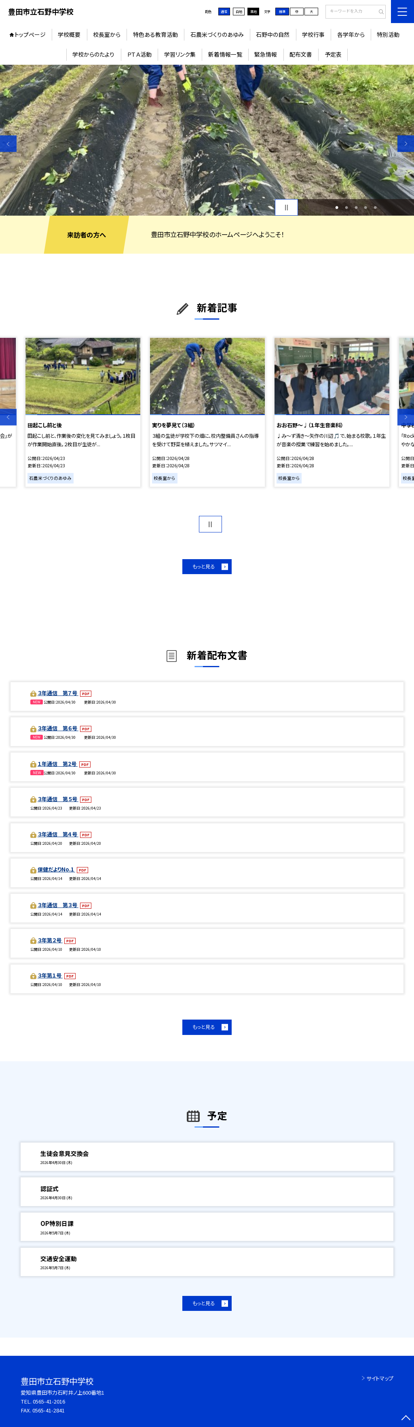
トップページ (30, 34)
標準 (282, 11)
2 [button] (346, 207)
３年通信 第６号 (58, 728)
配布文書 (300, 54)
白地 (239, 11)
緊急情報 (265, 54)
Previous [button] (8, 144)
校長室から (106, 34)
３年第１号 (50, 975)
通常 (224, 11)
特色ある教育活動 (155, 34)
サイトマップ (379, 1378)
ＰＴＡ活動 (139, 54)
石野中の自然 (272, 34)
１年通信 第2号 (58, 764)
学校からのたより (93, 54)
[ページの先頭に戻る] (405, 1418)
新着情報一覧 (225, 54)
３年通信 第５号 (58, 799)
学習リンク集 (180, 54)
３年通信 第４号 (58, 834)
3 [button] (356, 207)
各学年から (351, 34)
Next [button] (405, 144)
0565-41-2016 (49, 1401)
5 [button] (375, 207)
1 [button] (336, 207)
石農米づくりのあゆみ (217, 34)
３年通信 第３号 (58, 905)
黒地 (253, 11)
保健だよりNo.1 (56, 869)
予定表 (333, 54)
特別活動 (388, 34)
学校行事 (313, 34)
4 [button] (365, 207)
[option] (207, 140)
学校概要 (69, 34)
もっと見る (203, 566)
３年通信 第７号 (58, 693)
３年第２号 (50, 940)
